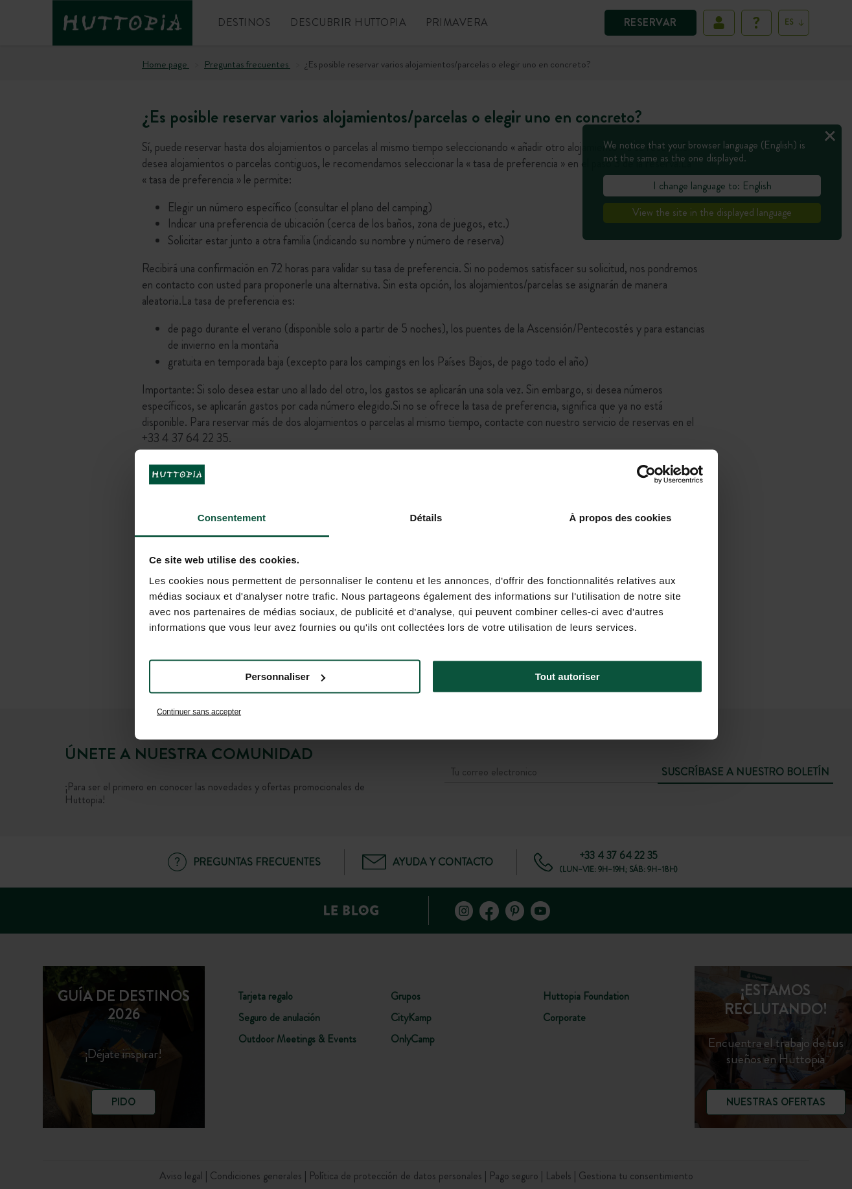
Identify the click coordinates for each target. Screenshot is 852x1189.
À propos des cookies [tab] (621, 517)
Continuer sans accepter (199, 711)
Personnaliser (285, 676)
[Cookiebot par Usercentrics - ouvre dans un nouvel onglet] (646, 474)
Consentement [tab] (232, 517)
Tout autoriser (567, 676)
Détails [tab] (426, 517)
